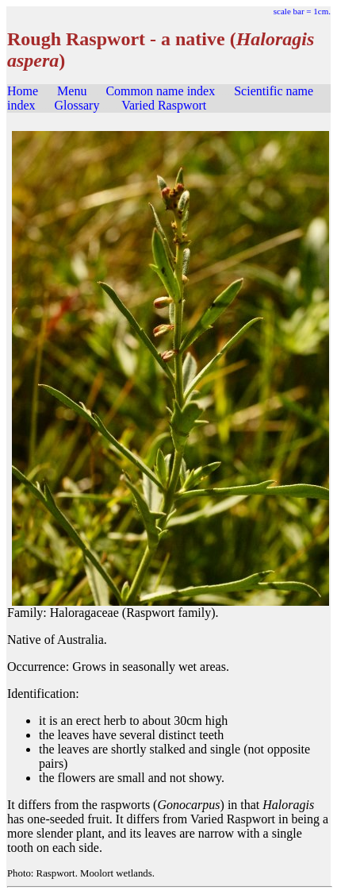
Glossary (77, 105)
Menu (71, 91)
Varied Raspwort (163, 105)
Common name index (160, 91)
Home (22, 91)
